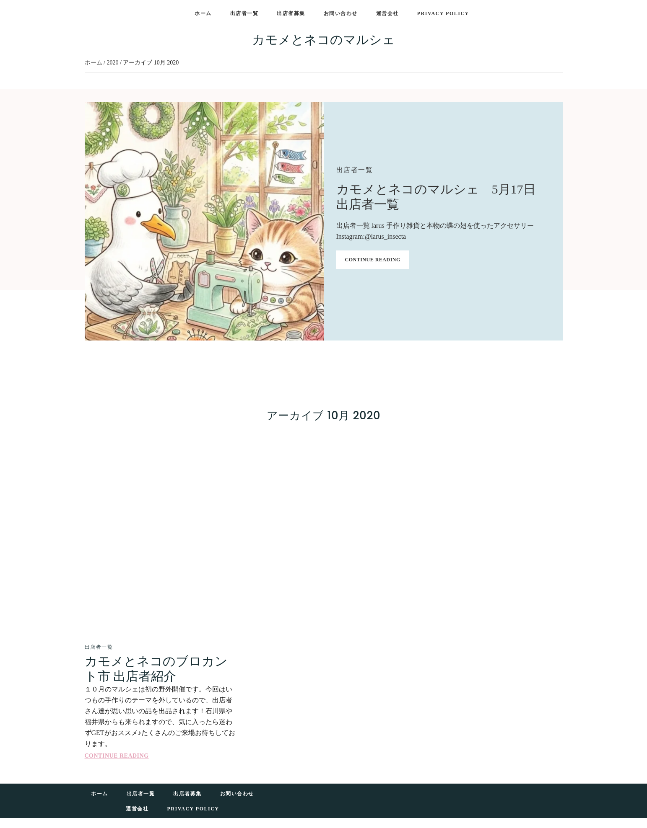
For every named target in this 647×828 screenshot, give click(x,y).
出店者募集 (187, 794)
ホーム (99, 794)
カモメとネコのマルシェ (323, 39)
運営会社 (137, 809)
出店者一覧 (354, 169)
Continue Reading (372, 260)
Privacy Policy (193, 809)
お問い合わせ (237, 794)
